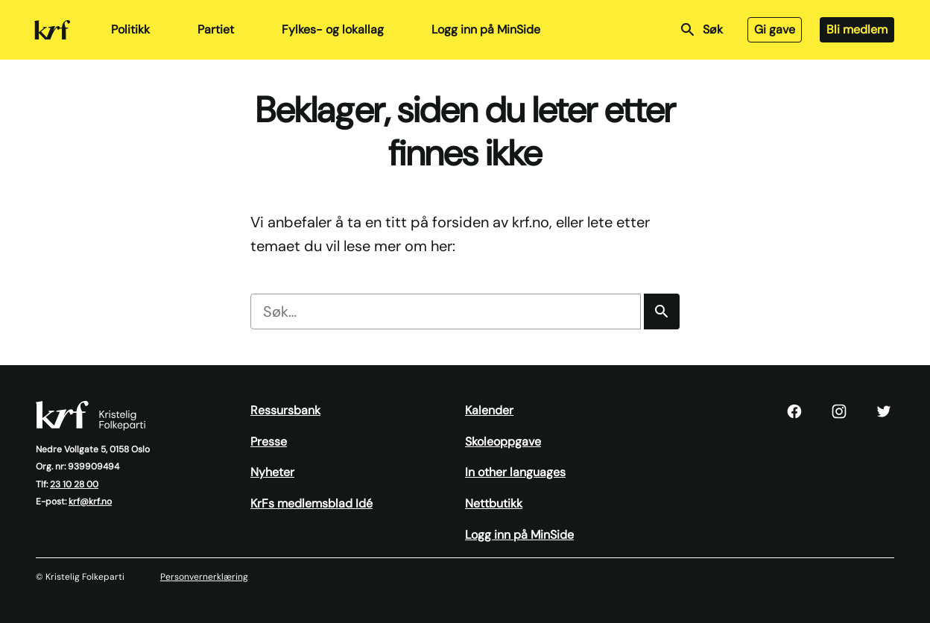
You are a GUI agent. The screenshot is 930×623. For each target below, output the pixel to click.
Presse (268, 441)
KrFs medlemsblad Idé (311, 503)
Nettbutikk (493, 503)
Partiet (215, 29)
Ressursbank (285, 410)
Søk (701, 30)
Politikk (130, 29)
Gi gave (774, 29)
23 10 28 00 (74, 484)
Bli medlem (857, 29)
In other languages (515, 472)
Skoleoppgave (503, 441)
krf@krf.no (90, 501)
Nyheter (272, 472)
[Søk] (662, 311)
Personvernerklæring (204, 577)
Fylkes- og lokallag (333, 29)
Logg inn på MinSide (485, 29)
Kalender (489, 410)
